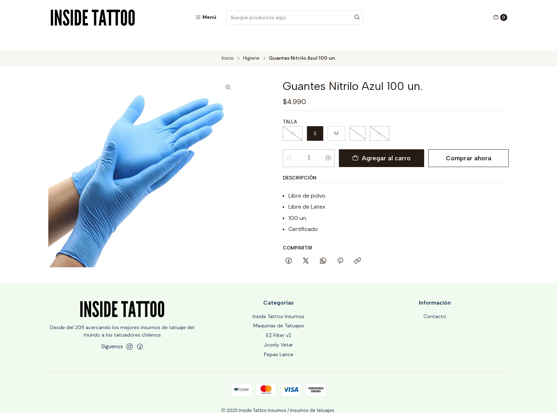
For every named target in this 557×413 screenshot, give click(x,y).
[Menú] (206, 17)
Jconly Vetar (278, 329)
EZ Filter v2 (278, 319)
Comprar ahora (467, 142)
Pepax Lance (278, 338)
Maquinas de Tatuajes (278, 309)
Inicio (228, 42)
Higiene (251, 42)
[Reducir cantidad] (289, 142)
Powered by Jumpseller (313, 401)
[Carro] (500, 17)
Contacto (434, 300)
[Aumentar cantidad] (330, 142)
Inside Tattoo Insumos (278, 300)
